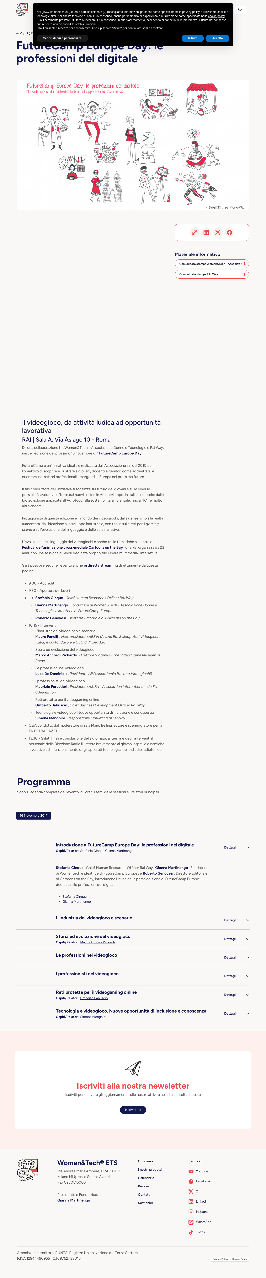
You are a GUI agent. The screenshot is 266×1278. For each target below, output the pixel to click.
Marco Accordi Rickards (97, 942)
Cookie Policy (239, 1259)
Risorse (143, 1186)
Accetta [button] (217, 38)
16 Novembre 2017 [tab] (34, 815)
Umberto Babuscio (94, 998)
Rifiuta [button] (192, 38)
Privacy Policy (220, 1259)
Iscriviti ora (133, 1110)
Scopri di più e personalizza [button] (62, 38)
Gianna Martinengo (119, 851)
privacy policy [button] (191, 12)
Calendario (146, 1178)
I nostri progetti (150, 1170)
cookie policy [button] (216, 16)
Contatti (144, 1195)
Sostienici (145, 1203)
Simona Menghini (93, 1017)
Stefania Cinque (92, 851)
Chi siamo (145, 1161)
